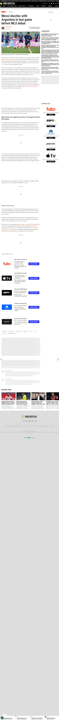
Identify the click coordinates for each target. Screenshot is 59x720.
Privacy (25, 426)
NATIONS (43, 6)
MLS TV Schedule (35, 1)
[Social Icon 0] (23, 420)
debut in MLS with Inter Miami (10, 59)
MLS (31, 331)
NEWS (4, 6)
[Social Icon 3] (32, 420)
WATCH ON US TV (22, 6)
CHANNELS (50, 6)
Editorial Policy (40, 426)
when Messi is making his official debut (28, 224)
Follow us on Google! (35, 27)
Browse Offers (34, 264)
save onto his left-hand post (31, 86)
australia (11, 331)
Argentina (5, 331)
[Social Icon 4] (35, 420)
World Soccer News (11, 333)
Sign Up (51, 114)
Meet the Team (19, 426)
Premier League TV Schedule (13, 1)
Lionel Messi (25, 331)
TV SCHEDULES (31, 6)
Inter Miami (18, 331)
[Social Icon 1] (26, 420)
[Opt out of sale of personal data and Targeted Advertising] (2, 717)
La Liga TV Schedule (51, 1)
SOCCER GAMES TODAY (12, 6)
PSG (35, 331)
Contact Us (52, 426)
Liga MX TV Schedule (42, 1)
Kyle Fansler (9, 26)
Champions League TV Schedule (24, 1)
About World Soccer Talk (10, 426)
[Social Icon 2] (29, 420)
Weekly (4, 333)
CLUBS (38, 6)
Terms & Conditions (32, 426)
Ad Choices (46, 426)
